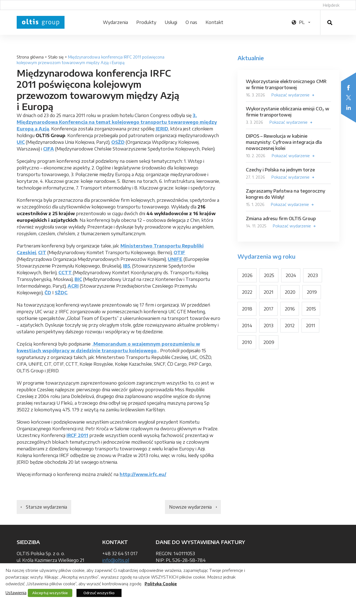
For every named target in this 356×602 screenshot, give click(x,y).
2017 (268, 309)
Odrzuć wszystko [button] (99, 593)
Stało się (56, 57)
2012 (290, 325)
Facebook (348, 87)
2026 (247, 275)
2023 (313, 275)
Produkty (146, 22)
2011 (310, 325)
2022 (247, 292)
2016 (290, 309)
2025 (269, 275)
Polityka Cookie (161, 583)
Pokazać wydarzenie (290, 95)
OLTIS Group (41, 22)
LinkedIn (348, 108)
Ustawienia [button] (16, 592)
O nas (191, 22)
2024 (291, 275)
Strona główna (30, 57)
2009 (268, 342)
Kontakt (214, 22)
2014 (247, 325)
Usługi (171, 22)
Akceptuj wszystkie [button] (50, 593)
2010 (247, 342)
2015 (311, 309)
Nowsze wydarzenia (190, 507)
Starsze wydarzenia (46, 507)
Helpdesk (331, 5)
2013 (268, 325)
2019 (312, 292)
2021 (268, 292)
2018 (247, 309)
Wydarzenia (115, 22)
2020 (290, 292)
